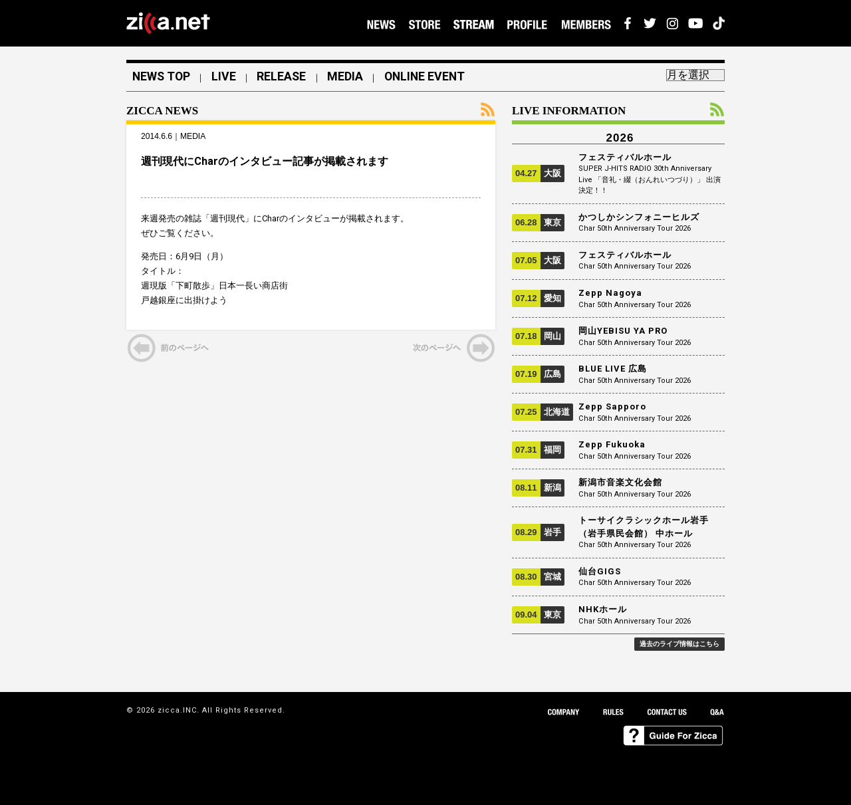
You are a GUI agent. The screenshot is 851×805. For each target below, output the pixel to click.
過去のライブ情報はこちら (679, 643)
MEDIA (351, 77)
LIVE (227, 77)
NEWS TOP (163, 77)
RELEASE (286, 77)
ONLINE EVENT (432, 77)
